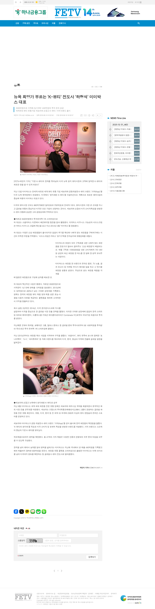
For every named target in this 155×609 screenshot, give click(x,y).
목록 (81, 115)
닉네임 (21, 535)
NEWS (118, 118)
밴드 (44, 511)
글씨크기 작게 (100, 115)
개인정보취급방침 (63, 594)
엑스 (21, 511)
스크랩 (93, 115)
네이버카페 (38, 511)
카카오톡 (27, 511)
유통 (100, 87)
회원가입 (130, 2)
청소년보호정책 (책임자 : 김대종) (82, 594)
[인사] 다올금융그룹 (117, 191)
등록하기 (92, 557)
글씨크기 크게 (97, 115)
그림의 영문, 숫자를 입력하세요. (56, 540)
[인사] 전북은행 (115, 183)
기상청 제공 (41, 3)
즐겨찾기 (20, 2)
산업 (17, 23)
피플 (53, 23)
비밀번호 (63, 535)
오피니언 (44, 23)
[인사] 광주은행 (115, 187)
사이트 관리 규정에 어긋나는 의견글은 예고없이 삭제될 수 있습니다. (45, 546)
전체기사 (62, 23)
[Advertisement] (36, 55)
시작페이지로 (16, 2)
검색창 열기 (138, 23)
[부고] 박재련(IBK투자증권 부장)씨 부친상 (125, 175)
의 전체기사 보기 (90, 467)
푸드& (35, 23)
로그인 (137, 2)
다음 (61, 570)
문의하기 (114, 594)
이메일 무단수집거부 (102, 594)
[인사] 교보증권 (115, 179)
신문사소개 (40, 594)
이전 (54, 570)
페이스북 (16, 511)
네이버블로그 (32, 511)
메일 (85, 115)
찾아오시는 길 (50, 594)
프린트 (89, 115)
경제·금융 (26, 23)
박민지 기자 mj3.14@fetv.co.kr (24, 115)
